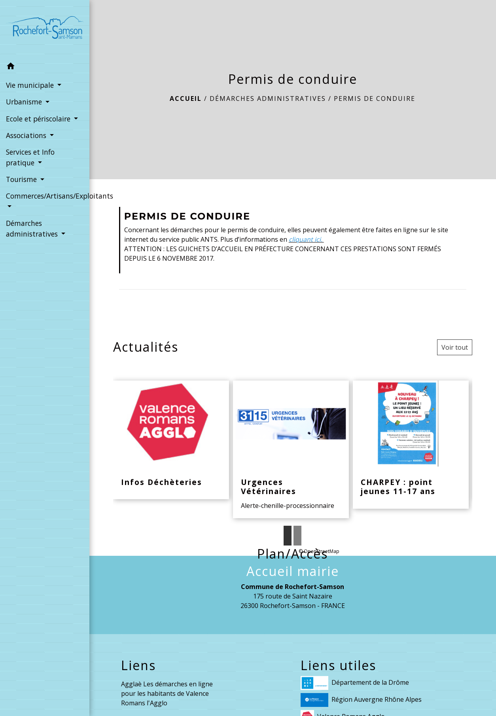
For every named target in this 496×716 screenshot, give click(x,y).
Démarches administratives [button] (33, 228)
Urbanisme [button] (25, 101)
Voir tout (454, 347)
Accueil (186, 98)
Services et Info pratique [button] (30, 157)
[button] (44, 67)
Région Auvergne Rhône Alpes (361, 700)
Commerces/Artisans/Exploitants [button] (44, 196)
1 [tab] (288, 536)
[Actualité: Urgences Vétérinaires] (291, 449)
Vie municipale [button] (31, 85)
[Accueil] (44, 29)
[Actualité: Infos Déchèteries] (171, 440)
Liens (138, 665)
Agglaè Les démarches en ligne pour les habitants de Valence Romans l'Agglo (167, 693)
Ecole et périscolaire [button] (39, 118)
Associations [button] (27, 135)
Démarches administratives (268, 98)
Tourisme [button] (22, 179)
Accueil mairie (292, 571)
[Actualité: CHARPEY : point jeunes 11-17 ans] (411, 445)
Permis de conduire (374, 98)
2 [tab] (297, 536)
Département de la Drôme (355, 683)
